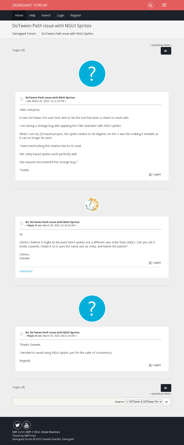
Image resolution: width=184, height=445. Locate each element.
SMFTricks (30, 435)
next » (167, 45)
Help (32, 15)
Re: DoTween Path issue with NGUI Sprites (52, 222)
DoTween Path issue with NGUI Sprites (50, 97)
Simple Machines (50, 432)
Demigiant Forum (29, 5)
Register (75, 15)
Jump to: (119, 401)
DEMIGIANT (26, 271)
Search (46, 15)
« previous (156, 45)
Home (19, 15)
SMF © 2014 (33, 432)
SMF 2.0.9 (18, 432)
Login (60, 15)
